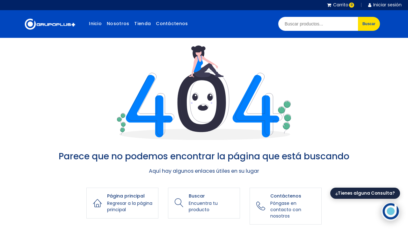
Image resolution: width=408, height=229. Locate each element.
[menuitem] (95, 24)
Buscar (368, 24)
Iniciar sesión (385, 5)
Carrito (340, 5)
